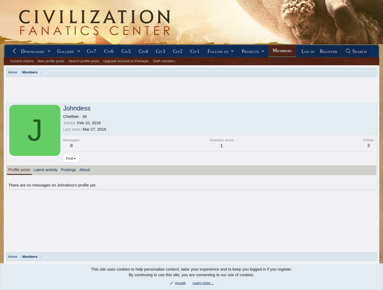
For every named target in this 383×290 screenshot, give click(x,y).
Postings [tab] (68, 169)
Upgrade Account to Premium (126, 61)
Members (282, 50)
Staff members (164, 61)
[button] (49, 51)
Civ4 (143, 51)
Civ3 (160, 51)
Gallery (65, 51)
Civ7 (91, 51)
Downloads (32, 51)
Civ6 (109, 51)
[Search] (355, 51)
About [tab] (84, 169)
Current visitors (22, 61)
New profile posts (51, 61)
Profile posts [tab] (19, 169)
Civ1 (194, 51)
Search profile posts (84, 61)
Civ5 (126, 51)
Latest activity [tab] (46, 169)
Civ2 (177, 51)
